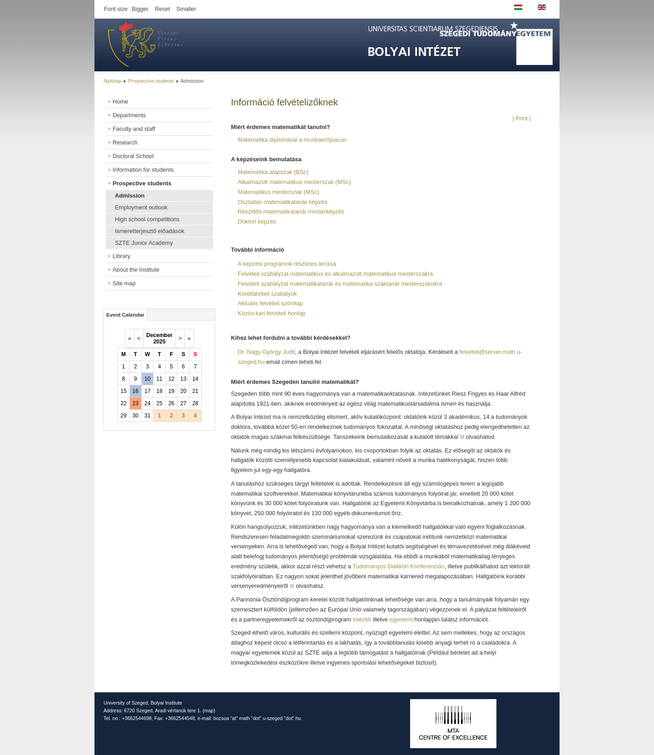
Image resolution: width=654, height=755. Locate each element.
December (159, 335)
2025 (160, 341)
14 (195, 379)
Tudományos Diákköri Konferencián (398, 566)
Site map (124, 283)
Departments (129, 115)
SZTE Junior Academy (144, 242)
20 (183, 391)
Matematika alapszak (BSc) (273, 172)
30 (136, 415)
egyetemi (401, 619)
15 (123, 391)
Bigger (140, 8)
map (209, 710)
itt (463, 436)
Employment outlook (141, 207)
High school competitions (147, 219)
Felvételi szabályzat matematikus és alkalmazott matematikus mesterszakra (335, 273)
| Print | (521, 118)
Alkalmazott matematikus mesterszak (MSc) (294, 182)
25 (159, 403)
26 (171, 403)
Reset (162, 8)
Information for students (143, 169)
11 (159, 379)
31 (147, 415)
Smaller (186, 8)
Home (120, 101)
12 (171, 379)
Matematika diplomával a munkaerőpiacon (292, 139)
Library (121, 256)
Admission (129, 195)
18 (159, 391)
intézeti (362, 619)
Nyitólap (112, 81)
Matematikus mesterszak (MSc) (278, 192)
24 (147, 403)
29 (123, 415)
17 (147, 391)
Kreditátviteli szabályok (267, 293)
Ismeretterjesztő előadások (149, 231)
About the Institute (136, 269)
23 (136, 403)
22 (123, 403)
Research (125, 142)
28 (195, 403)
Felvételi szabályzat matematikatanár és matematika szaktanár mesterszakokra (340, 283)
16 (136, 391)
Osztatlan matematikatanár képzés (282, 202)
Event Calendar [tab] (125, 315)
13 (183, 379)
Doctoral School (133, 156)
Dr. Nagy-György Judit (266, 351)
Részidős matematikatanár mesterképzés (291, 211)
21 (195, 391)
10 (147, 379)
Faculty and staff (134, 128)
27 (183, 403)
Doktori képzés (257, 221)
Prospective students (151, 81)
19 (171, 391)
